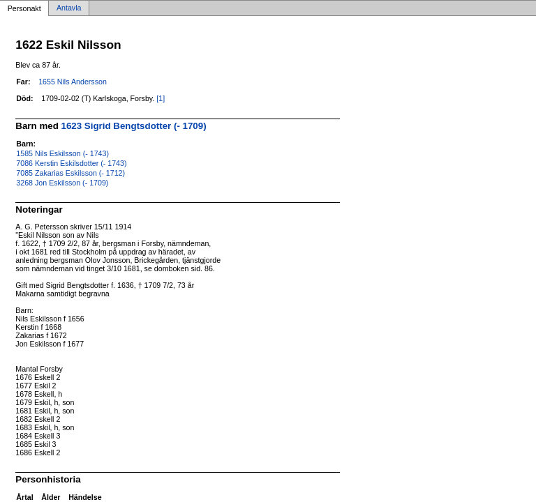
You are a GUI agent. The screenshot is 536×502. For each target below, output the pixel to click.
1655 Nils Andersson (72, 81)
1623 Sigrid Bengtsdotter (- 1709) (134, 126)
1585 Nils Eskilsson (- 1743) (62, 153)
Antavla (69, 8)
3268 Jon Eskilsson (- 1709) (62, 182)
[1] (160, 98)
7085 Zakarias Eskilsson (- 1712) (70, 173)
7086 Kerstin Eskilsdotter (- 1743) (71, 163)
